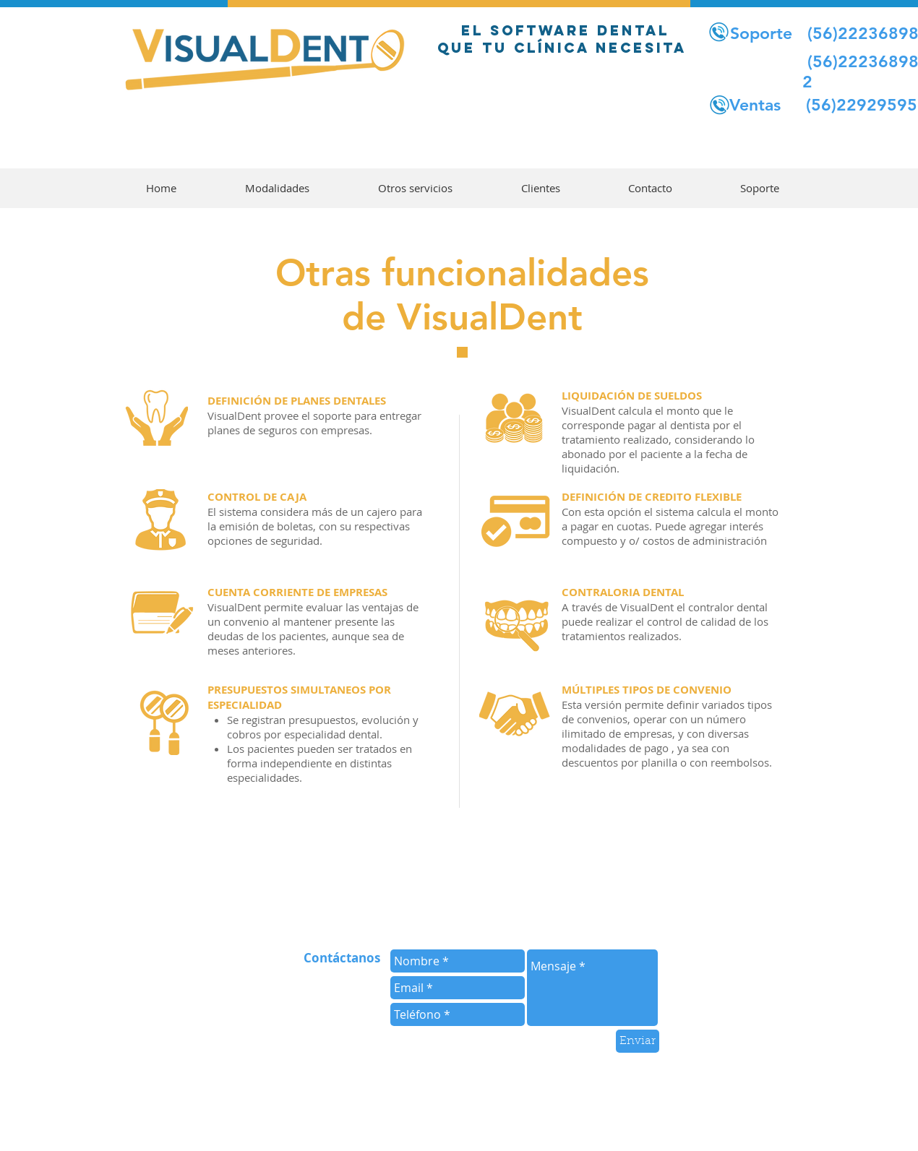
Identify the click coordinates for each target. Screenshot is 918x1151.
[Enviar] (637, 1041)
